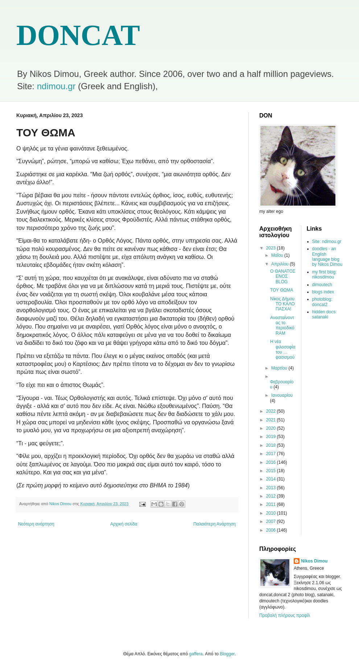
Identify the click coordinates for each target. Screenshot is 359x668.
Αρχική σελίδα (123, 524)
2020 (271, 428)
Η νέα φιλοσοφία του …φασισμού (282, 349)
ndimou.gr (56, 86)
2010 (271, 513)
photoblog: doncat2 (322, 302)
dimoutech (322, 284)
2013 (271, 487)
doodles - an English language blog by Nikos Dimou (327, 256)
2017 (271, 453)
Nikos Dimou (314, 561)
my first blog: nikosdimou (324, 274)
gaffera (196, 653)
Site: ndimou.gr (327, 241)
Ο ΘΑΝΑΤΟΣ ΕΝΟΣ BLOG (282, 276)
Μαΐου (277, 255)
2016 (271, 462)
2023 (271, 248)
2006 (271, 530)
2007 (271, 521)
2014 (271, 479)
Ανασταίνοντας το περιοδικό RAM (282, 325)
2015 (271, 470)
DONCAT (78, 35)
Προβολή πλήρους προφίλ (284, 615)
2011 (271, 504)
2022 (271, 411)
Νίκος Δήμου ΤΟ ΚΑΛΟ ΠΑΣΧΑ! (282, 304)
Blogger (227, 653)
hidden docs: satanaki (324, 314)
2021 (271, 419)
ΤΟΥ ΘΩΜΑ (281, 290)
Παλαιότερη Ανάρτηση (214, 524)
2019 (271, 436)
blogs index (323, 291)
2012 (271, 496)
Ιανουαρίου (282, 395)
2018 (271, 445)
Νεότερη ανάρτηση (36, 524)
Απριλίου (280, 264)
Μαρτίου (280, 368)
